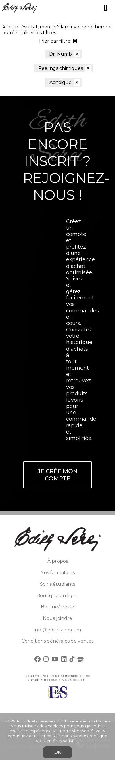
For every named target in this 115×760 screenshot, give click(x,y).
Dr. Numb (60, 54)
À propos (57, 561)
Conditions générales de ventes (57, 641)
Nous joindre (57, 618)
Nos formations (57, 572)
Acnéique (60, 82)
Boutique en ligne (57, 595)
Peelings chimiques (60, 68)
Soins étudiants (57, 584)
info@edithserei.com (57, 630)
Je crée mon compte (58, 475)
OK (57, 752)
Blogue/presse (57, 607)
